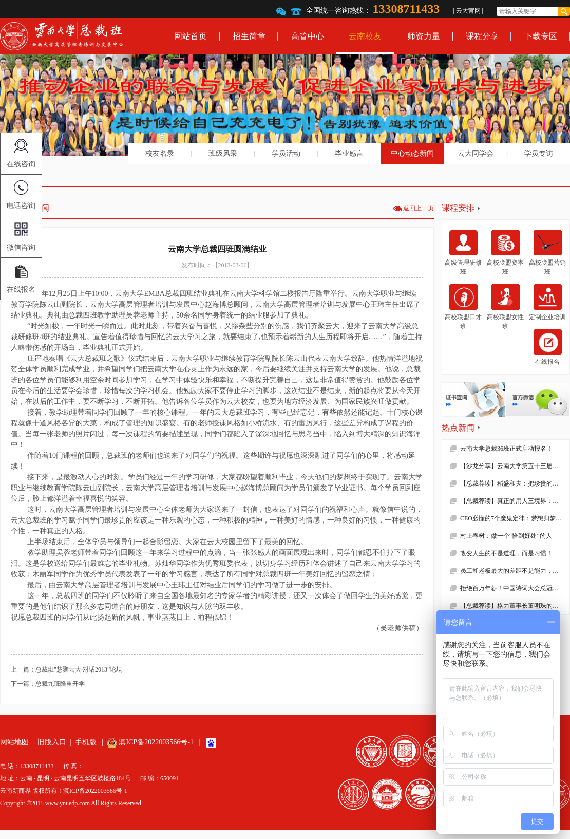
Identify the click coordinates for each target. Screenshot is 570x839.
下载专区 (540, 36)
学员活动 (286, 153)
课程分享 (482, 36)
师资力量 (423, 36)
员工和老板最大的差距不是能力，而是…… (514, 570)
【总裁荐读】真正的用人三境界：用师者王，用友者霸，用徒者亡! (514, 501)
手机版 (86, 742)
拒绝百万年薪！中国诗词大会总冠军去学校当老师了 (514, 588)
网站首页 (190, 36)
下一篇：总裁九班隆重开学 (48, 683)
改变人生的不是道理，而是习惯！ (506, 553)
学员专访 (538, 153)
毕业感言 (349, 153)
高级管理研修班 (463, 252)
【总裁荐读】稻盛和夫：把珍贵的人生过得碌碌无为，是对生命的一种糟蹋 (514, 483)
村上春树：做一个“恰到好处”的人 (506, 535)
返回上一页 (418, 208)
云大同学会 (475, 153)
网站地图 (14, 742)
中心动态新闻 (412, 153)
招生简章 (249, 36)
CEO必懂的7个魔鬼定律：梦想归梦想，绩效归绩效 (514, 518)
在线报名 (548, 347)
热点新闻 (458, 427)
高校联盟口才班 (463, 306)
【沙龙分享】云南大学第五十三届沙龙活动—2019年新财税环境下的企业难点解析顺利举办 (514, 466)
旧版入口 (51, 742)
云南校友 (365, 36)
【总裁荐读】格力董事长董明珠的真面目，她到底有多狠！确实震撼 (514, 605)
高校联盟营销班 (547, 252)
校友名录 (159, 153)
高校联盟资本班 (505, 252)
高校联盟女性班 (505, 306)
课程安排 (458, 207)
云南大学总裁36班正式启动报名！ (506, 448)
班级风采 (222, 153)
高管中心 (307, 36)
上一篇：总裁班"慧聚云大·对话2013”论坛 (66, 669)
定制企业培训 (547, 302)
